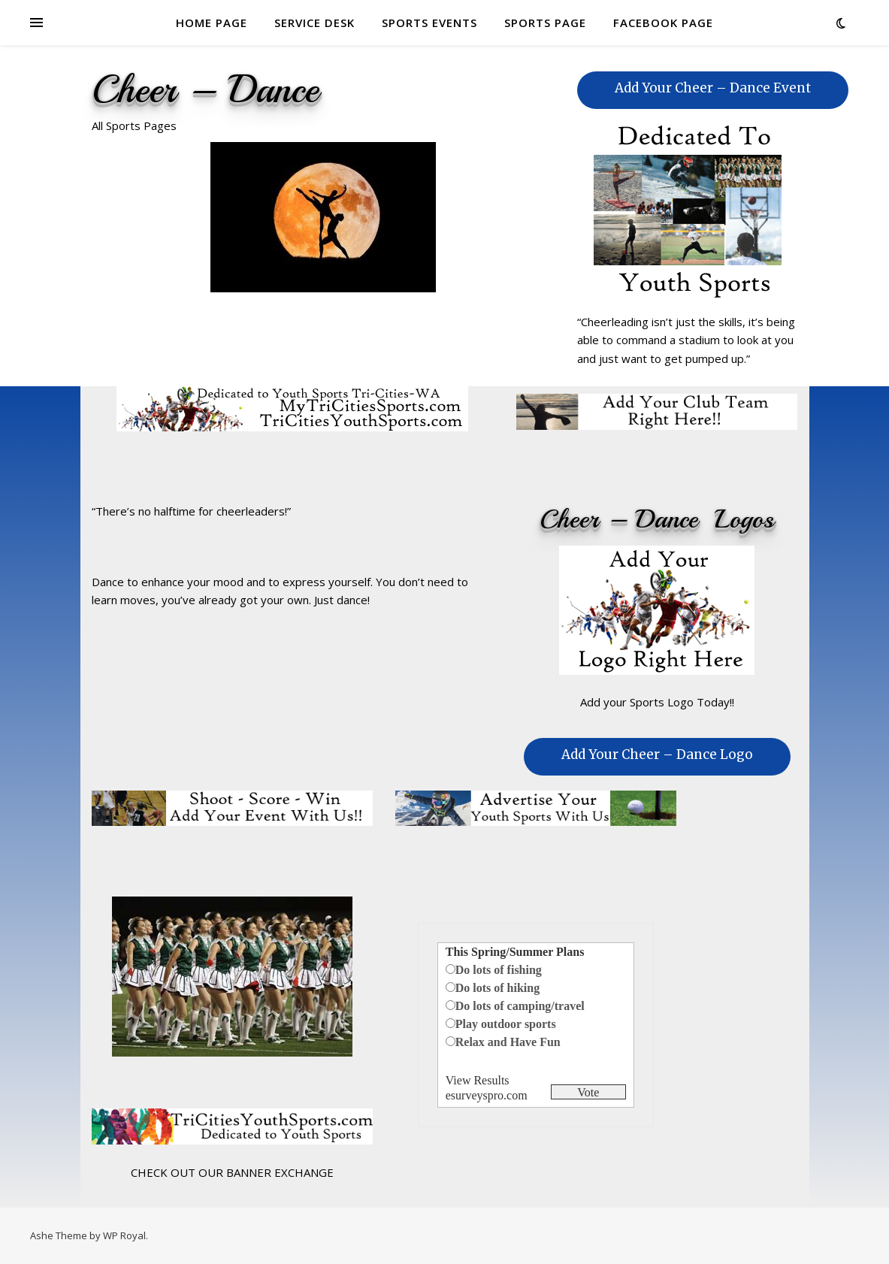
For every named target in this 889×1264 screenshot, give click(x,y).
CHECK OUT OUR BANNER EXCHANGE (232, 1172)
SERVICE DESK (314, 22)
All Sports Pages (134, 125)
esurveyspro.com (487, 1095)
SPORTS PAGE (545, 22)
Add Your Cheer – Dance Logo (657, 754)
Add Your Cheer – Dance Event (713, 88)
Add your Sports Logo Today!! (657, 701)
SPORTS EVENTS (429, 22)
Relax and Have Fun (508, 1042)
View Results (478, 1080)
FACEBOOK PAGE (663, 22)
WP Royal (124, 1235)
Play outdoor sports (505, 1024)
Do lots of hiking (497, 987)
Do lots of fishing (498, 969)
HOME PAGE (211, 22)
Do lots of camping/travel (520, 1005)
